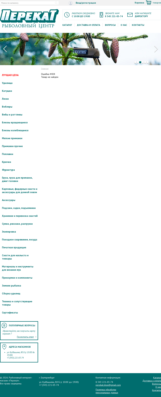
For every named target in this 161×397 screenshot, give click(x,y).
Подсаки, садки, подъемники (19, 208)
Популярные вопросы (22, 325)
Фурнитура (8, 169)
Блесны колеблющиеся (15, 130)
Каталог (67, 25)
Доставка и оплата (88, 25)
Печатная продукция (14, 247)
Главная (44, 68)
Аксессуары (8, 200)
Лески (5, 98)
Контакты (138, 25)
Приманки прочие (12, 146)
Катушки (7, 90)
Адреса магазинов (20, 346)
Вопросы (110, 25)
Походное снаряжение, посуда (19, 239)
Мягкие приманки (12, 138)
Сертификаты (10, 312)
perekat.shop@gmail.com (108, 385)
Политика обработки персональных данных (107, 391)
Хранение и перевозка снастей (20, 215)
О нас (124, 25)
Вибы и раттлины (12, 114)
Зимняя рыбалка (11, 285)
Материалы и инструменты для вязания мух (17, 268)
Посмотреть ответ (25, 336)
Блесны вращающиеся (15, 122)
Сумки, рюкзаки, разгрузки (17, 223)
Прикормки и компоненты (17, 277)
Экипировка (9, 231)
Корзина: (148, 3)
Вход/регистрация (82, 3)
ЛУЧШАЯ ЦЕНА (10, 75)
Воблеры (7, 106)
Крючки (6, 161)
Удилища (7, 83)
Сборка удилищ (11, 293)
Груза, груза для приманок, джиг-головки (17, 179)
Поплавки (7, 154)
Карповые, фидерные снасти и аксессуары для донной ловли (19, 190)
